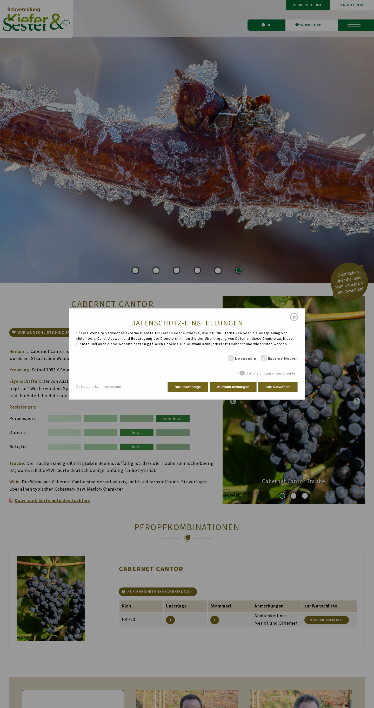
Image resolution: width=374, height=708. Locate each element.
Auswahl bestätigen (233, 387)
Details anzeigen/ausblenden (272, 373)
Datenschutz (87, 386)
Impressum (111, 386)
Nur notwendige (188, 387)
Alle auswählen (277, 387)
